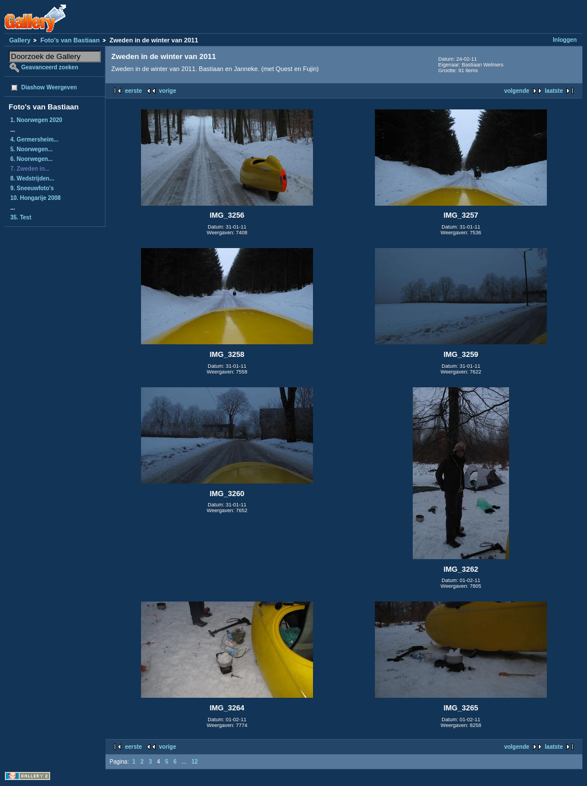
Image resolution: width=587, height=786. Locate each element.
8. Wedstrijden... (32, 178)
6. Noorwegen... (31, 159)
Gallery (19, 40)
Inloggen (565, 40)
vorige (167, 91)
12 (194, 762)
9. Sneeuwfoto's (32, 188)
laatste (554, 91)
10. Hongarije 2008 (35, 198)
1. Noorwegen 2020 (36, 120)
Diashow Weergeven (49, 87)
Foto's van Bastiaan (69, 40)
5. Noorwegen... (31, 149)
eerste (133, 91)
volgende (516, 91)
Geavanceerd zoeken (50, 67)
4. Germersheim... (34, 139)
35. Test (21, 217)
